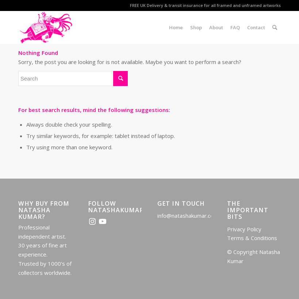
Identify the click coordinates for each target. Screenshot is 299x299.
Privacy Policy (244, 229)
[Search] (275, 27)
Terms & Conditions (252, 238)
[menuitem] (176, 27)
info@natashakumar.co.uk (188, 215)
